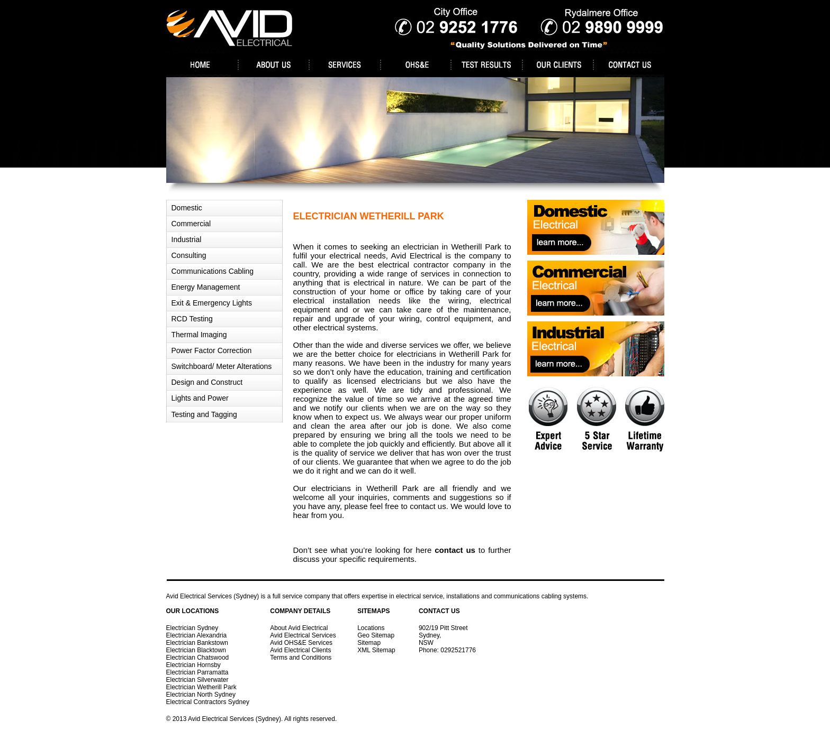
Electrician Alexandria (196, 635)
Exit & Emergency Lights (212, 303)
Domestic (187, 208)
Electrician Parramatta (197, 672)
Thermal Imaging (199, 334)
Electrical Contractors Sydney (207, 702)
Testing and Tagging (204, 414)
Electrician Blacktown (196, 650)
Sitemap (369, 642)
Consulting (189, 255)
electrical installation (332, 300)
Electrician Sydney (192, 628)
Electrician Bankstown (197, 642)
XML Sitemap (376, 650)
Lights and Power (200, 398)
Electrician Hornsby (193, 665)
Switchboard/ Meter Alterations (222, 366)
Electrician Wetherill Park (201, 687)
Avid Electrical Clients (300, 650)
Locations (370, 628)
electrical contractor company (431, 264)
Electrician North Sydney (201, 694)
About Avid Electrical (299, 628)
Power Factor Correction (212, 350)
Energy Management (206, 287)
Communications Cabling (213, 271)
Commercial (191, 223)
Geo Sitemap (375, 635)
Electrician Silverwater (197, 679)
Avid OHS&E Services (301, 642)
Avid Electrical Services (303, 635)
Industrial (187, 239)
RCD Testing (192, 319)
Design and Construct (207, 382)
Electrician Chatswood (197, 657)
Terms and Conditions (300, 657)
